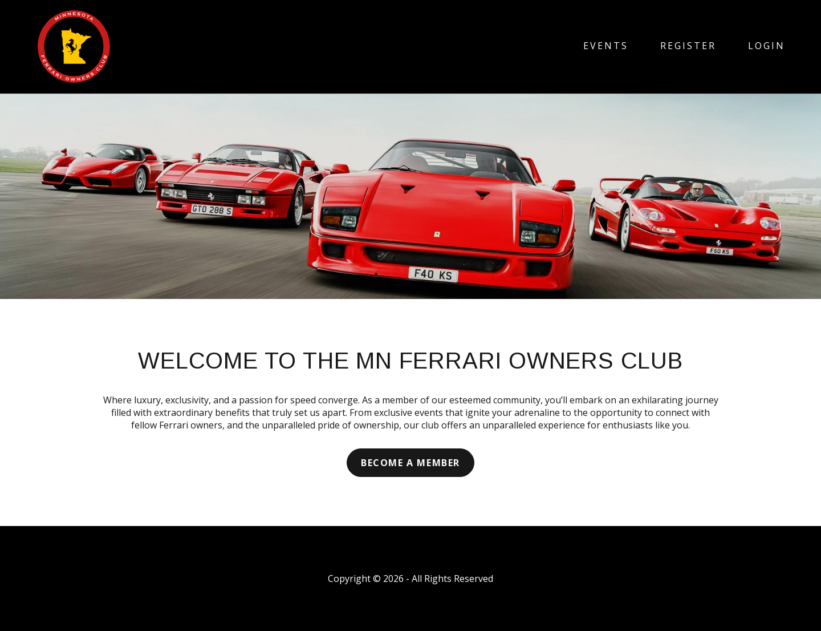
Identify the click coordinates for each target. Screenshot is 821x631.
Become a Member (410, 462)
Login (766, 45)
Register (688, 45)
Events (605, 45)
